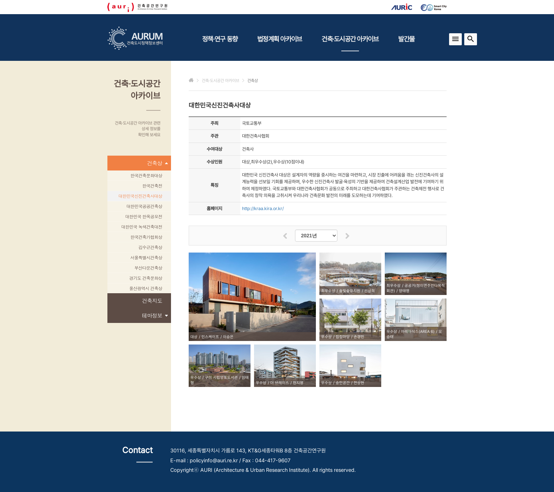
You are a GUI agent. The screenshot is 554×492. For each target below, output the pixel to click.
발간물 (406, 39)
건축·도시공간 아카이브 (350, 43)
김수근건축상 (150, 247)
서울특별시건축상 (146, 257)
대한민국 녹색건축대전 (141, 227)
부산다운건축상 (148, 268)
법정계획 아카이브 (279, 39)
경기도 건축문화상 (145, 278)
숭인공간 (343, 383)
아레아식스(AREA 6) (418, 331)
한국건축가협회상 (146, 237)
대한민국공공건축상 (144, 206)
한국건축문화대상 (146, 175)
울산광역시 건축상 (145, 288)
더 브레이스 (279, 383)
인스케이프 (210, 337)
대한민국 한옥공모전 (143, 216)
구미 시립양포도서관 (221, 377)
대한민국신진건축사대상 (140, 196)
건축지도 (152, 300)
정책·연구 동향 (219, 39)
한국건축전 (152, 186)
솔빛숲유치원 (349, 291)
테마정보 (154, 315)
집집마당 (343, 337)
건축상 (157, 163)
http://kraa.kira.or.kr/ (263, 208)
